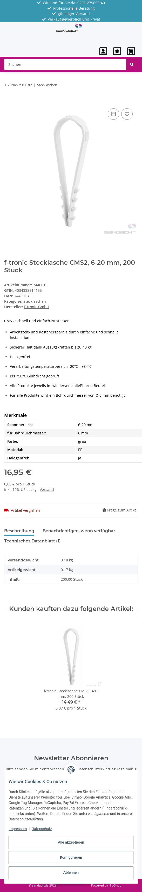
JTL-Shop (115, 885)
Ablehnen (71, 872)
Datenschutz (42, 829)
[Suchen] (132, 64)
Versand (47, 489)
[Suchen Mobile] (65, 64)
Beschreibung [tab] (19, 530)
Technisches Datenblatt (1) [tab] (32, 541)
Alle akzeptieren (71, 842)
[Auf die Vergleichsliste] (113, 114)
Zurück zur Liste (20, 85)
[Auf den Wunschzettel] (127, 114)
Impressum (18, 829)
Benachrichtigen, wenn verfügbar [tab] (79, 530)
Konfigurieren (71, 857)
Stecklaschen (34, 301)
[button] (103, 51)
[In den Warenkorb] (8, 101)
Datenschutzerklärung (96, 769)
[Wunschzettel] (117, 51)
